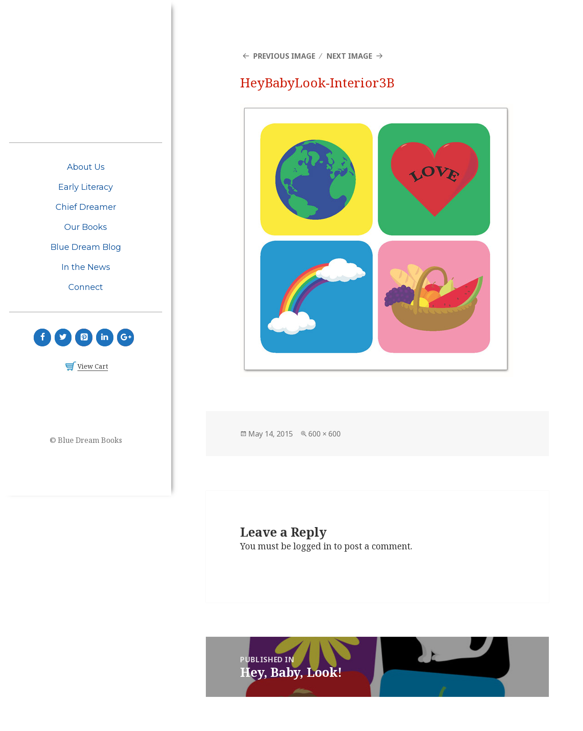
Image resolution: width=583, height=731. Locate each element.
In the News (85, 267)
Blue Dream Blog (86, 247)
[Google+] (125, 337)
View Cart (92, 366)
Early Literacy (85, 187)
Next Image (349, 56)
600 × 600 (324, 434)
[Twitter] (63, 337)
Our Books (85, 227)
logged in (312, 546)
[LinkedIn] (104, 337)
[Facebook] (42, 337)
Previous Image (284, 56)
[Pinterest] (83, 337)
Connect (85, 287)
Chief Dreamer (86, 207)
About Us (86, 167)
